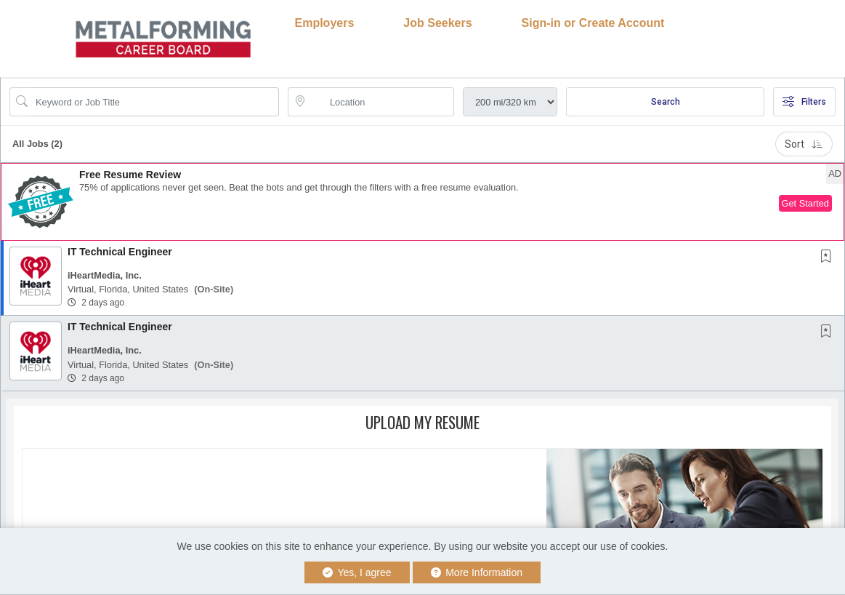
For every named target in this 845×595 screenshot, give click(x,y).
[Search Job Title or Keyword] (154, 101)
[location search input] (381, 101)
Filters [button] (804, 102)
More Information (477, 572)
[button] (422, 202)
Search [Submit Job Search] (665, 102)
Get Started (805, 203)
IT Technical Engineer (120, 251)
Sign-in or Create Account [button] (593, 23)
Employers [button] (325, 23)
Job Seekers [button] (437, 23)
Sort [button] (804, 144)
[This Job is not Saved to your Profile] (829, 257)
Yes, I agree (357, 572)
